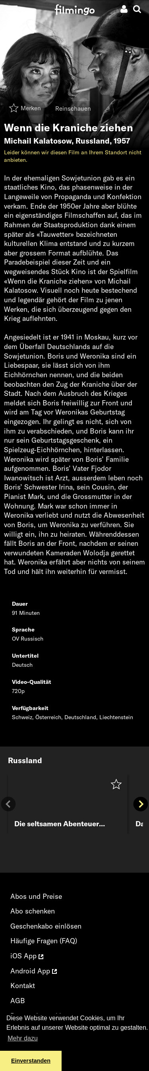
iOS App (26, 955)
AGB (17, 1000)
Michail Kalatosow (38, 141)
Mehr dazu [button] (23, 1038)
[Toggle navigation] (11, 9)
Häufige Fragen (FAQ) (43, 940)
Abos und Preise (36, 896)
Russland (92, 141)
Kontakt (22, 985)
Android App (33, 970)
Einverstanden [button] (30, 1061)
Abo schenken (32, 911)
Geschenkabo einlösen (45, 926)
